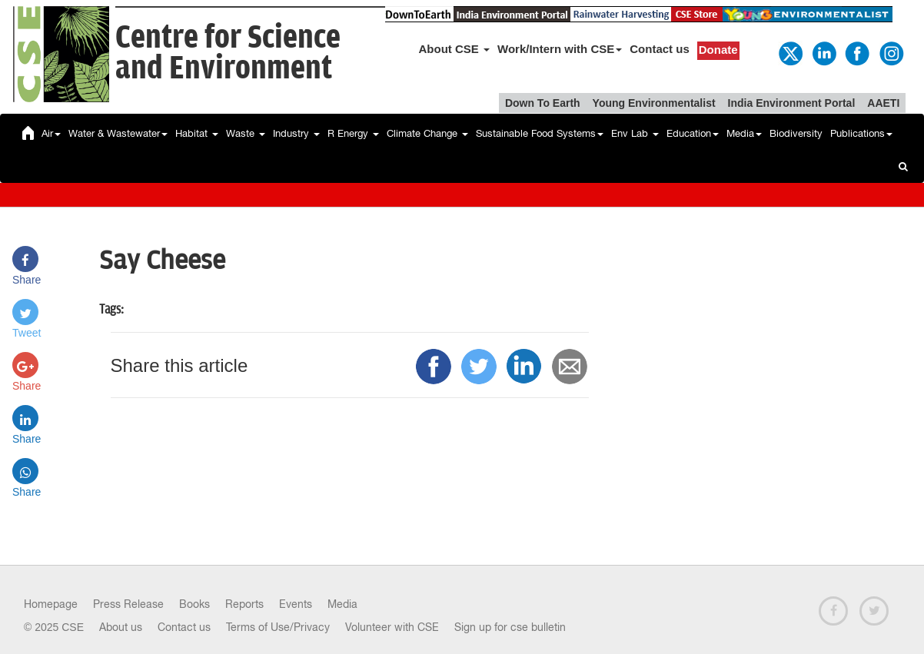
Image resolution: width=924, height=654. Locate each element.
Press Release (128, 604)
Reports (244, 604)
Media (744, 133)
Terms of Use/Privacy (278, 627)
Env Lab (635, 133)
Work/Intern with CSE (559, 48)
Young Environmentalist (654, 103)
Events (295, 604)
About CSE (454, 48)
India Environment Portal (792, 103)
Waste (245, 133)
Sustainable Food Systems (539, 133)
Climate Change (427, 133)
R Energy (353, 133)
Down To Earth (542, 103)
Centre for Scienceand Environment (228, 53)
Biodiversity (796, 133)
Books (194, 604)
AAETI (883, 103)
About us (120, 627)
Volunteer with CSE (392, 627)
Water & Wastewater (118, 133)
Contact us (660, 48)
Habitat (196, 133)
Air (51, 133)
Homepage (51, 604)
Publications (861, 133)
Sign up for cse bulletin (510, 627)
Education (692, 133)
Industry (296, 133)
